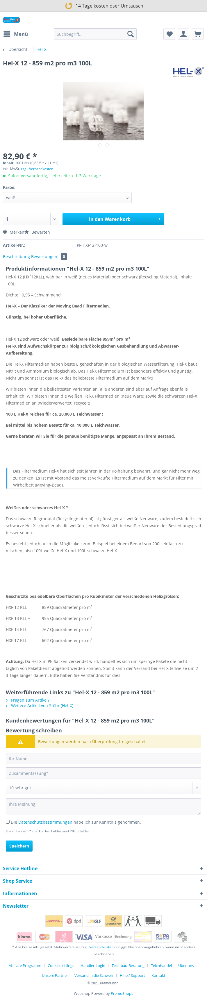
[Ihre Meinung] (103, 806)
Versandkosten (101, 947)
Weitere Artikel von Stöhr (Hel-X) (39, 705)
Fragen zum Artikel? (27, 700)
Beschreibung (16, 256)
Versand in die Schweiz (93, 975)
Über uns (186, 965)
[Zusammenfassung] (103, 773)
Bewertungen (49, 256)
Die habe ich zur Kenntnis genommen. (76, 822)
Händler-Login (93, 965)
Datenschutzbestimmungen (45, 822)
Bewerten (37, 232)
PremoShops (122, 993)
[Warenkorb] (198, 34)
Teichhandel (161, 965)
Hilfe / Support (132, 975)
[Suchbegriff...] (95, 34)
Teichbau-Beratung (128, 965)
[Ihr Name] (103, 758)
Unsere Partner (55, 975)
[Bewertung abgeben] (103, 788)
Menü (15, 33)
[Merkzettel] (169, 34)
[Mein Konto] (183, 34)
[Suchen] (130, 34)
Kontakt (158, 975)
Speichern (19, 846)
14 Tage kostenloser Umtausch (103, 5)
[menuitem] (15, 34)
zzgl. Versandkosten (37, 168)
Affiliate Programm (25, 965)
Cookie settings (61, 965)
